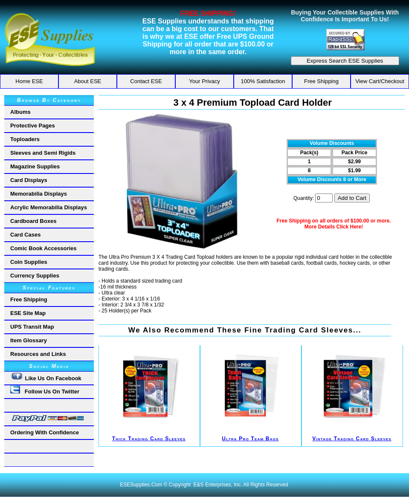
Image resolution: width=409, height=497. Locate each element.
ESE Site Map (28, 313)
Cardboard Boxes (33, 221)
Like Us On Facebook (45, 376)
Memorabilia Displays (38, 194)
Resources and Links (38, 354)
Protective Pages (32, 125)
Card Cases (25, 234)
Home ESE (29, 81)
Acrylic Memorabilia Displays (48, 207)
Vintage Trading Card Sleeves (352, 439)
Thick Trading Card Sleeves (149, 439)
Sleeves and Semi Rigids (42, 153)
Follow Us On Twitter (44, 390)
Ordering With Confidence (44, 432)
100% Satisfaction (263, 81)
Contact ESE (146, 81)
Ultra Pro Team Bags (250, 439)
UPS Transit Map (32, 327)
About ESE (88, 81)
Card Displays (28, 180)
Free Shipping (321, 81)
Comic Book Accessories (43, 248)
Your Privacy (204, 81)
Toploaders (25, 139)
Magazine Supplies (35, 166)
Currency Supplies (34, 275)
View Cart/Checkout (379, 81)
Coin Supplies (28, 262)
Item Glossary (28, 340)
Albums (20, 112)
